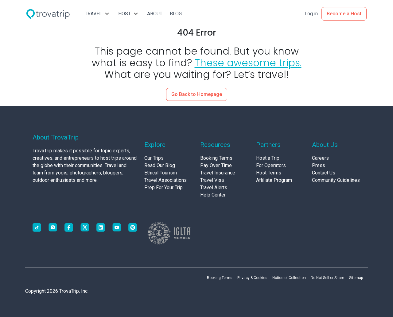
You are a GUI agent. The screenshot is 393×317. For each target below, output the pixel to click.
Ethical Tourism (160, 173)
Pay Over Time (216, 165)
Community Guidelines (336, 180)
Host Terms (268, 173)
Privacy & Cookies (252, 278)
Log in (311, 14)
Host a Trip (267, 158)
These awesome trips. (248, 63)
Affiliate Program (274, 180)
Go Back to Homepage (196, 94)
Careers (320, 158)
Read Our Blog (159, 165)
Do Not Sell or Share (327, 278)
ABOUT (154, 14)
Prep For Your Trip (163, 187)
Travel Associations (165, 180)
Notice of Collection (289, 278)
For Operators (271, 165)
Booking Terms (216, 158)
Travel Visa (212, 180)
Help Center (213, 195)
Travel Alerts (213, 187)
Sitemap (356, 278)
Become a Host (344, 14)
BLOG (176, 14)
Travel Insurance (217, 173)
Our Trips (154, 158)
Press (318, 165)
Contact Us (323, 173)
